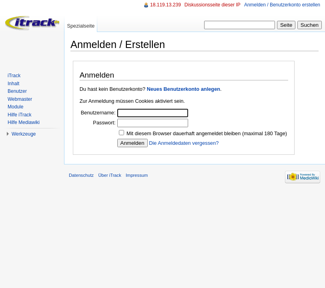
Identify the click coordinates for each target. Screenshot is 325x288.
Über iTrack (109, 175)
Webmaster (20, 99)
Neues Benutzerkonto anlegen (183, 89)
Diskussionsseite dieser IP (213, 5)
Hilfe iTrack (20, 115)
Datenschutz (81, 175)
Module (15, 107)
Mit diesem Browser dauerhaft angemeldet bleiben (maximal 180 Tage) (206, 133)
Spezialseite (80, 26)
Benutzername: (98, 113)
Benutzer (17, 91)
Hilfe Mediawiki (24, 122)
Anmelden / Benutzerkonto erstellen (282, 5)
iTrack (14, 75)
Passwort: (104, 123)
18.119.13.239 (165, 5)
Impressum (137, 175)
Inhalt (13, 83)
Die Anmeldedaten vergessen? (184, 143)
